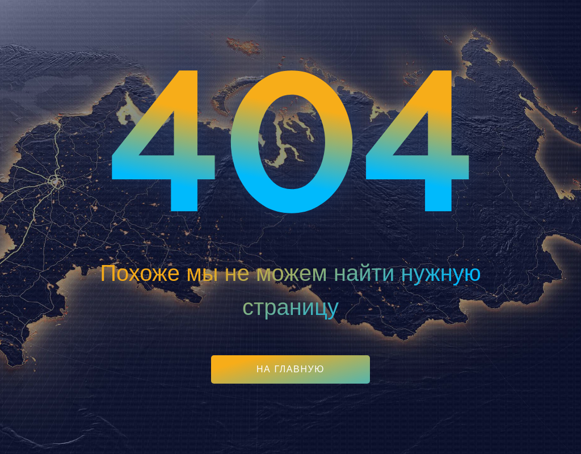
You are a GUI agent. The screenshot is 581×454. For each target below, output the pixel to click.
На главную (290, 369)
